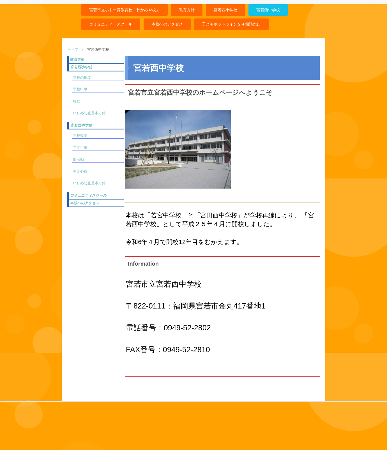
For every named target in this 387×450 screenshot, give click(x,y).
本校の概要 (82, 77)
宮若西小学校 (225, 10)
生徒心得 (80, 171)
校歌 (76, 101)
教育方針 (187, 10)
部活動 (78, 159)
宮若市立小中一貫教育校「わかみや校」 (124, 10)
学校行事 (80, 89)
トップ (72, 49)
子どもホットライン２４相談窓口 (231, 24)
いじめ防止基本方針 (89, 113)
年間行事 (80, 147)
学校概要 (80, 135)
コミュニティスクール (88, 195)
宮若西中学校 (268, 10)
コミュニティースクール (110, 24)
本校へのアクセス (167, 24)
